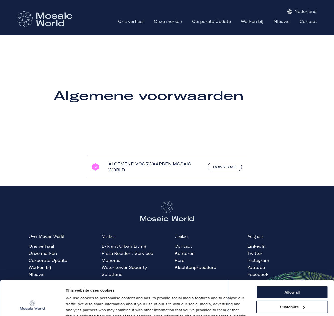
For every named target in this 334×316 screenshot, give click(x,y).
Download (225, 167)
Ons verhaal (41, 246)
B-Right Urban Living (124, 246)
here (132, 292)
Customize (292, 277)
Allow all (292, 262)
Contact (183, 246)
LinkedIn (256, 246)
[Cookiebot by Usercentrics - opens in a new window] (32, 306)
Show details (77, 306)
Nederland (302, 11)
